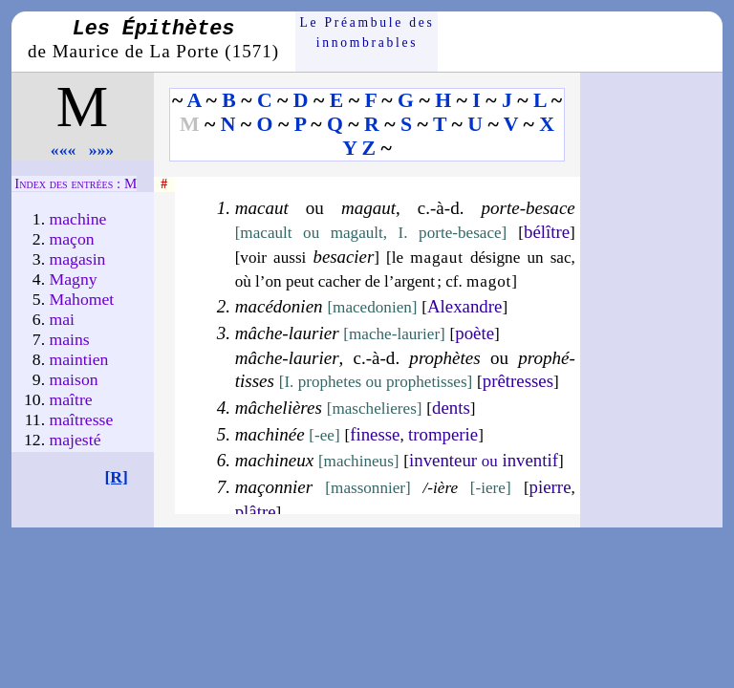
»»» (102, 150)
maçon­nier (274, 487)
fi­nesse (374, 434)
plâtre (255, 512)
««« (63, 150)
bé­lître (547, 232)
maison (74, 379)
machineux (274, 460)
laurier (314, 333)
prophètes (444, 358)
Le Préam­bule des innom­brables (367, 32)
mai (63, 319)
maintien (79, 359)
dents (451, 408)
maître (71, 399)
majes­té (75, 439)
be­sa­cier (343, 257)
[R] (116, 476)
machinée (270, 434)
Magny (73, 279)
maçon (72, 238)
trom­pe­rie (443, 434)
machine (78, 218)
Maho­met (82, 299)
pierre (550, 487)
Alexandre (464, 306)
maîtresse (82, 419)
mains (70, 339)
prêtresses (518, 381)
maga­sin (78, 259)
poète (474, 333)
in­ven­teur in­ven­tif (483, 460)
